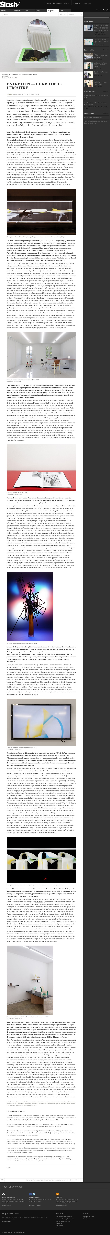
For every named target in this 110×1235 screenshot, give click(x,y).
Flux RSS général (57, 1193)
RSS (67, 3)
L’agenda (59, 1223)
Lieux (38, 11)
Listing (60, 14)
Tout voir (105, 50)
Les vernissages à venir (63, 1221)
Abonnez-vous (3, 1193)
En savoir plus (6, 1221)
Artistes (27, 11)
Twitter (49, 3)
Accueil (3, 11)
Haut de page (2, 1180)
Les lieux (59, 1228)
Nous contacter (87, 1219)
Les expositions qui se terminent (65, 1219)
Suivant (71, 14)
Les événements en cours (64, 1216)
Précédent (65, 14)
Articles (5, 14)
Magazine (51, 11)
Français (105, 10)
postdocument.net (17, 1089)
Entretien (9, 94)
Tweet (8, 1167)
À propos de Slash (88, 1216)
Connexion (76, 3)
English (99, 10)
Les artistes (59, 1225)
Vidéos (62, 11)
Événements (17, 11)
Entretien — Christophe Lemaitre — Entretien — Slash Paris (14, 4)
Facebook (59, 3)
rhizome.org (39, 902)
